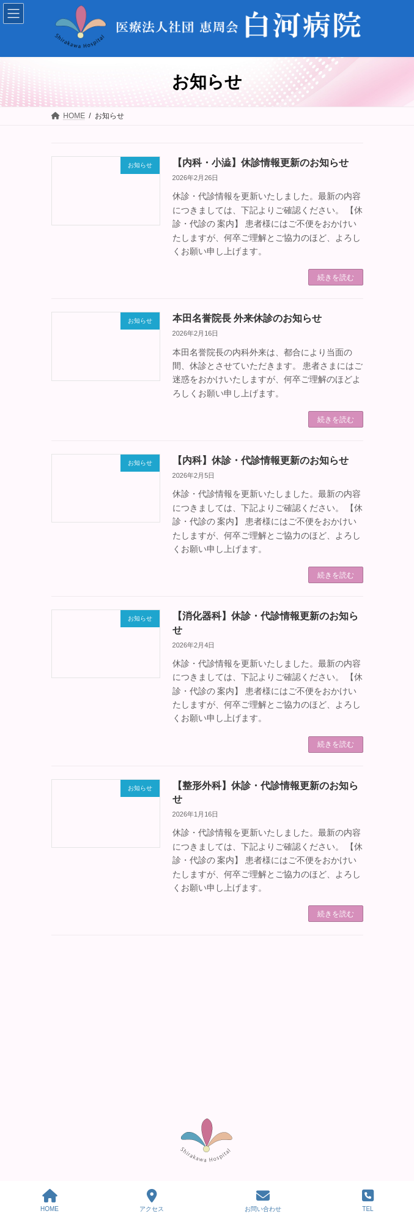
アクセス (151, 1200)
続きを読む (335, 277)
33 (248, 963)
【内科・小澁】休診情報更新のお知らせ (260, 162)
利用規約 (329, 1146)
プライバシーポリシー (275, 1146)
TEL (368, 1200)
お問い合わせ (263, 1200)
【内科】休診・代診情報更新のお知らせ (260, 460)
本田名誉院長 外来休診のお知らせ (247, 318)
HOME (49, 1200)
